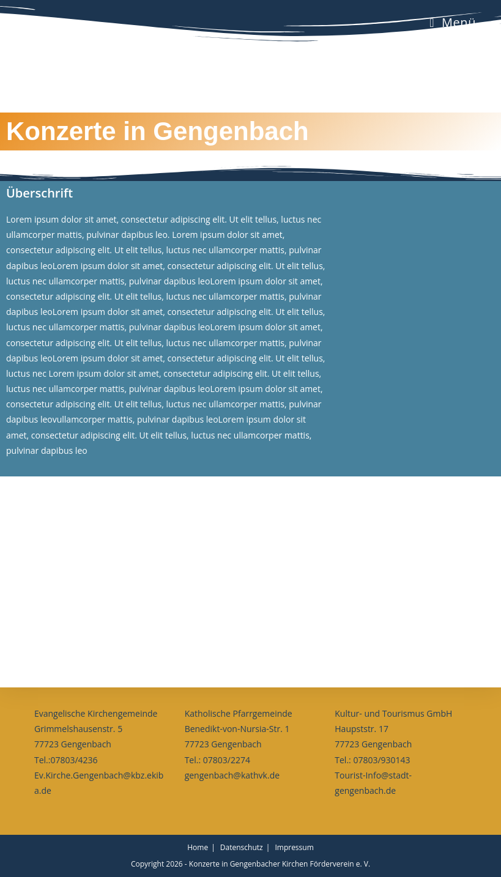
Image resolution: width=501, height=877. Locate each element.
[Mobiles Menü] (452, 22)
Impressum (294, 847)
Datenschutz (241, 847)
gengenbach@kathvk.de (232, 775)
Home (197, 847)
